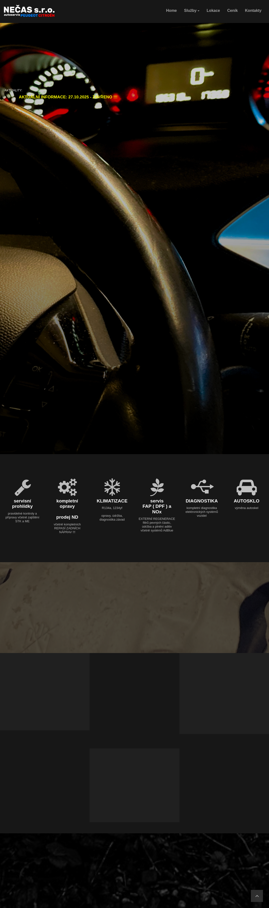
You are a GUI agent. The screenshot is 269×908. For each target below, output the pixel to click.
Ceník (232, 10)
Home (171, 10)
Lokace (213, 10)
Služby (191, 10)
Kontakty (253, 10)
